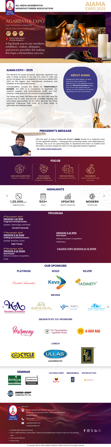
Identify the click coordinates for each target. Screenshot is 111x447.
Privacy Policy (14, 441)
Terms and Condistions (17, 438)
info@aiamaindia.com (33, 425)
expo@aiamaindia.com (33, 423)
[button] (3, 307)
